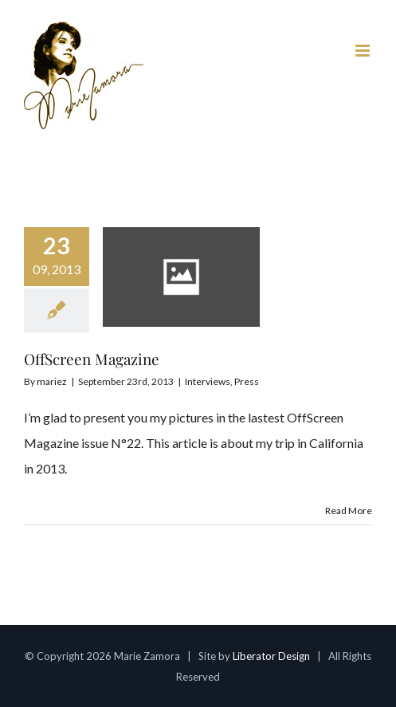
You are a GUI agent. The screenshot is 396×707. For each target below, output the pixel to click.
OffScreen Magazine (91, 358)
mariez (52, 381)
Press (246, 381)
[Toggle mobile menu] (363, 50)
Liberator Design (271, 656)
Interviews (207, 381)
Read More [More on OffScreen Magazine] (348, 511)
